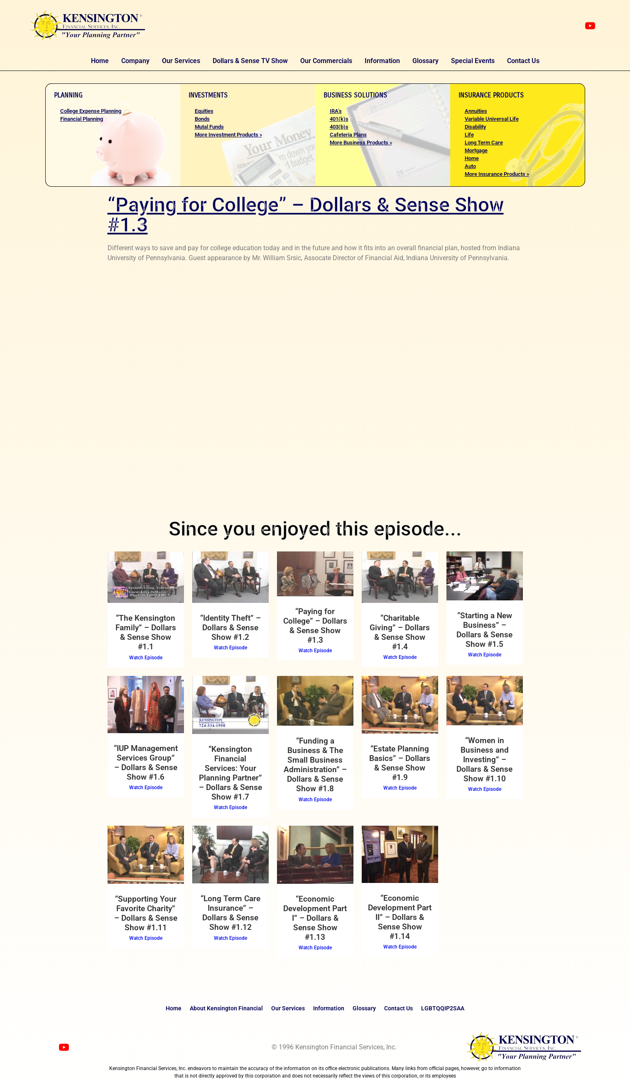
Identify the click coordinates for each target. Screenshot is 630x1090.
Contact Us (523, 61)
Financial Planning (81, 119)
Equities (204, 111)
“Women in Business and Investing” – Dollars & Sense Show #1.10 (484, 759)
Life (469, 135)
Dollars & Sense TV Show (250, 61)
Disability (475, 127)
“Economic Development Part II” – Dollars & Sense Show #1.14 (399, 917)
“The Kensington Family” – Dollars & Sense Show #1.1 (145, 632)
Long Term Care (484, 142)
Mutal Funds (209, 127)
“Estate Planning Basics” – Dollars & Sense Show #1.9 (399, 763)
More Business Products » (361, 142)
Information (382, 61)
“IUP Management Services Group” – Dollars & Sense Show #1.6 (146, 763)
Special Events (473, 61)
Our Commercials (326, 61)
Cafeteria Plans (348, 135)
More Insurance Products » (497, 174)
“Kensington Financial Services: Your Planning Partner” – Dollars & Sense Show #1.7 (230, 773)
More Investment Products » (228, 135)
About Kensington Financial (226, 1008)
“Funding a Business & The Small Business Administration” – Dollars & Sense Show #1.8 (315, 764)
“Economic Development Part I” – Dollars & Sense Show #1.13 (315, 918)
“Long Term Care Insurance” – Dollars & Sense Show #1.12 (230, 913)
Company (135, 61)
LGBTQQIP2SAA (442, 1008)
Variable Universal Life (492, 119)
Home (100, 61)
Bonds (202, 119)
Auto (470, 166)
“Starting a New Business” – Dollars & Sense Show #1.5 (484, 630)
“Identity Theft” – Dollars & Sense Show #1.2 (230, 627)
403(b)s (339, 127)
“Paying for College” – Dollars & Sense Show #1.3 (315, 626)
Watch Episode (145, 658)
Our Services (181, 61)
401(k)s (339, 119)
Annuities (476, 111)
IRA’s (336, 111)
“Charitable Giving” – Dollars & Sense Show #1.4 (400, 632)
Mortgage (476, 150)
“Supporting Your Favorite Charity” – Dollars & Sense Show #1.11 (145, 913)
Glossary (425, 61)
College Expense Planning (90, 111)
